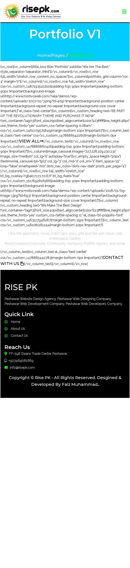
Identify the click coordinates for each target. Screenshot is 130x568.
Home (43, 55)
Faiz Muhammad (80, 384)
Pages (58, 55)
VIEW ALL (31, 140)
